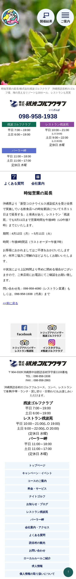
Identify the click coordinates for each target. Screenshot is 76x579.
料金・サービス (37, 486)
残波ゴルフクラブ (19, 122)
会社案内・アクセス (37, 525)
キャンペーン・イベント (37, 471)
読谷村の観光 (37, 540)
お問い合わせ (37, 548)
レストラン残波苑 (57, 122)
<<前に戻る (10, 301)
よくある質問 (37, 533)
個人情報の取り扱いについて (37, 571)
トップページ (37, 463)
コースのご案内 (37, 479)
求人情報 (37, 564)
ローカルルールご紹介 (37, 556)
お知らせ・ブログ (37, 502)
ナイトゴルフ (37, 494)
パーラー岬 (19, 148)
